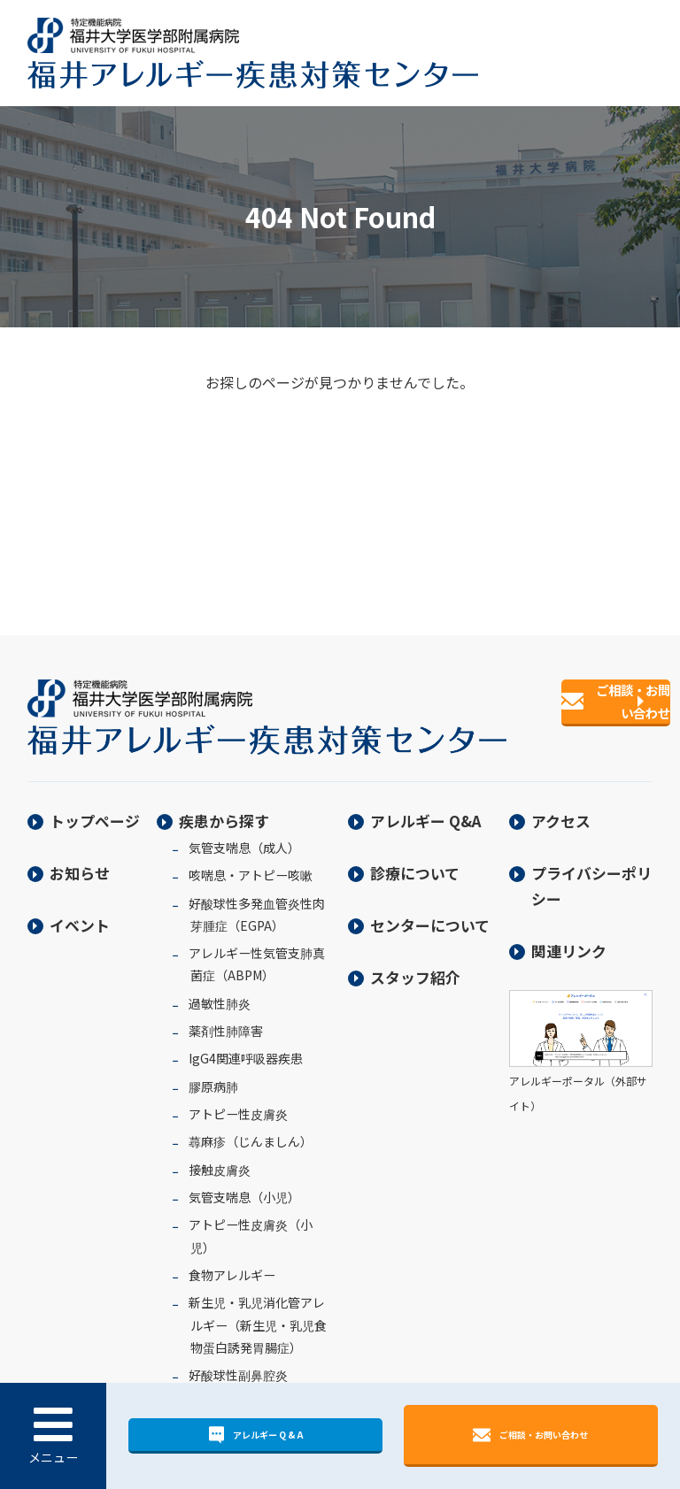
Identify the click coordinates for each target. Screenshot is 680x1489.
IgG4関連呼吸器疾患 (246, 1045)
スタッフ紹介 (415, 963)
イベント (80, 912)
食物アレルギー (232, 1261)
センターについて (430, 912)
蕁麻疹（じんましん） (251, 1128)
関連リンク (569, 936)
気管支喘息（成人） (244, 834)
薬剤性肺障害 (226, 1017)
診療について (415, 859)
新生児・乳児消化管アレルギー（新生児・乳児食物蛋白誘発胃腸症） (258, 1311)
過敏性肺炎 (220, 990)
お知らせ (80, 859)
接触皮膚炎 (220, 1156)
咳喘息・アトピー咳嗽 (251, 862)
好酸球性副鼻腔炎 (238, 1361)
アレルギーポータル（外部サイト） (581, 1067)
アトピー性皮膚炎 (238, 1100)
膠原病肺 (213, 1073)
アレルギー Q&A (425, 807)
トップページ (95, 807)
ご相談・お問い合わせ (530, 1434)
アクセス (561, 807)
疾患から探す (224, 807)
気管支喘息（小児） (244, 1184)
